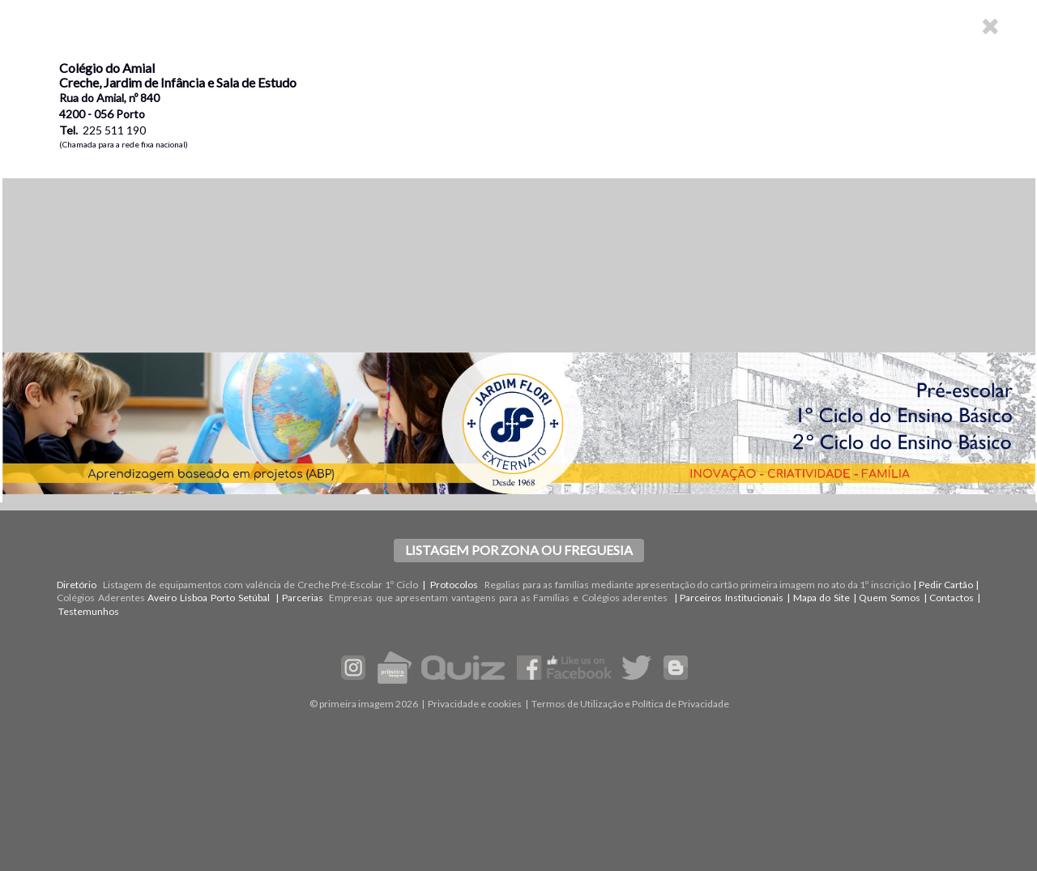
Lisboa (193, 597)
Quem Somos (889, 597)
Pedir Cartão (946, 585)
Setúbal (254, 597)
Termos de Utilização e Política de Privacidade (630, 704)
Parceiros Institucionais (731, 597)
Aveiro (162, 597)
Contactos (951, 597)
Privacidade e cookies (475, 704)
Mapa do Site (821, 597)
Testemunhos (88, 611)
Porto (223, 597)
